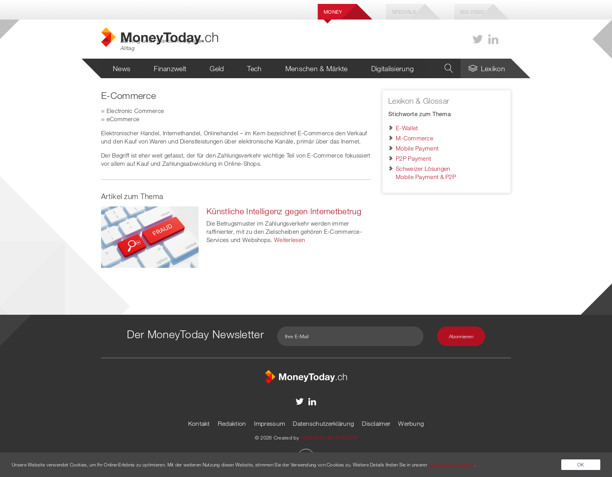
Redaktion (232, 423)
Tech (254, 68)
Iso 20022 (472, 12)
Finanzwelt (170, 68)
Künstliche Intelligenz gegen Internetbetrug (283, 211)
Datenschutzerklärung (323, 423)
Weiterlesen (289, 239)
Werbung (411, 423)
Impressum (269, 423)
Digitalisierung (392, 68)
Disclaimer (376, 423)
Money (333, 12)
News (121, 68)
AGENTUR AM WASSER (329, 437)
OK (580, 464)
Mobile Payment (417, 148)
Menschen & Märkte (316, 68)
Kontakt (199, 423)
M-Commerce (414, 138)
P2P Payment (413, 158)
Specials (404, 12)
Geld (217, 68)
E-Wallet (407, 127)
